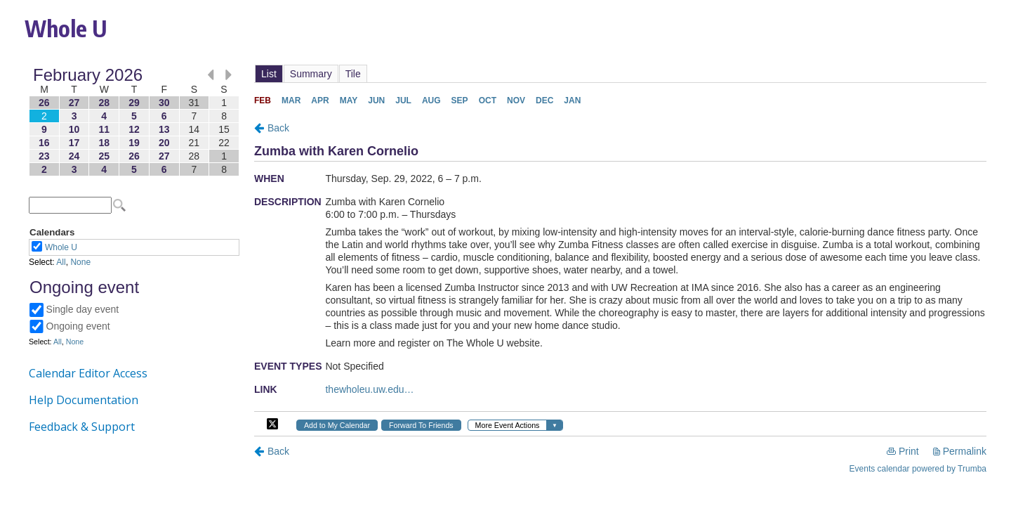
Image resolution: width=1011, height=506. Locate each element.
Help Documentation (83, 400)
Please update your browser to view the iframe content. (134, 121)
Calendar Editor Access (88, 373)
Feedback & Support (82, 426)
